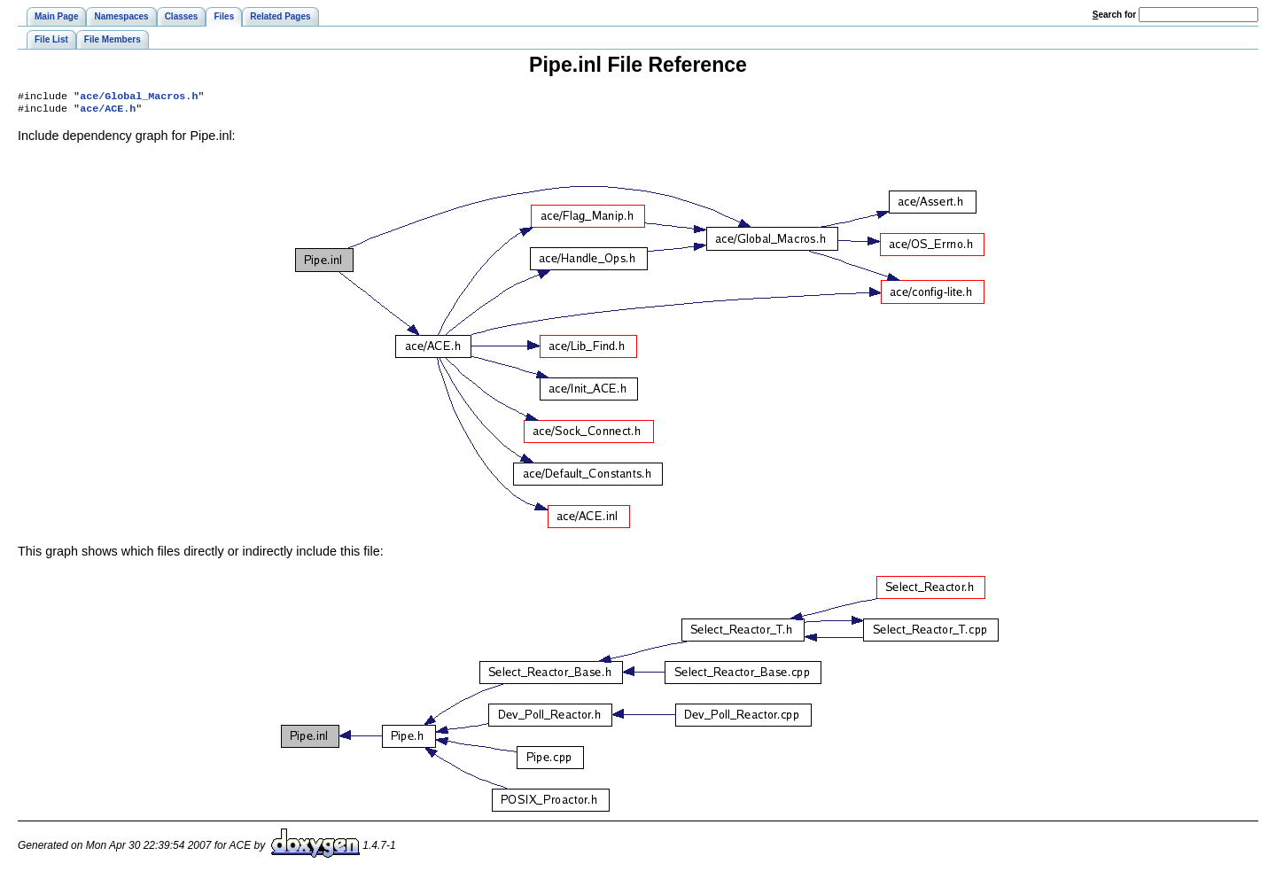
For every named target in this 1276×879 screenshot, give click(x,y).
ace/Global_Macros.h (139, 97)
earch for (1114, 14)
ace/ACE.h (108, 112)
